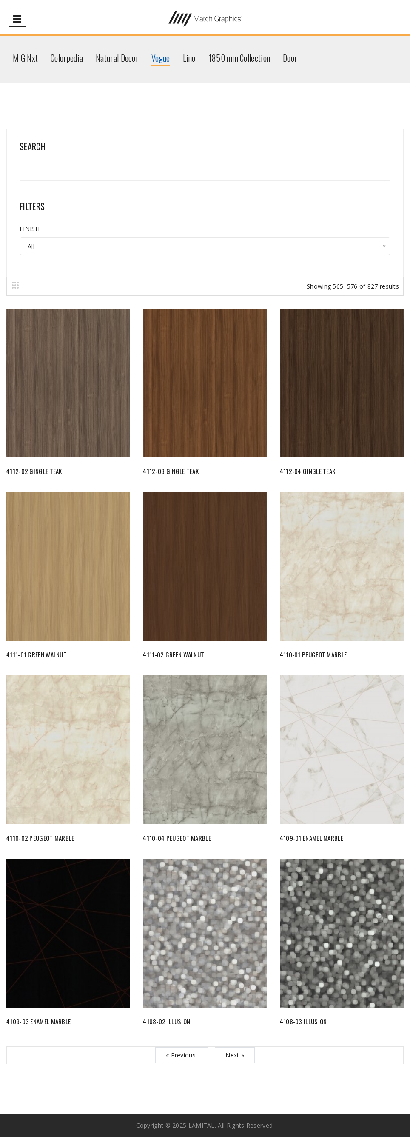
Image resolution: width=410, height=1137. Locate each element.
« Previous (181, 1055)
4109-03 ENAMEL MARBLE (38, 1021)
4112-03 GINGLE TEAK (171, 471)
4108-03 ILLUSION (303, 1021)
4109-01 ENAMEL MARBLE (311, 838)
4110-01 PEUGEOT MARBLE (313, 654)
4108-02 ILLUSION (166, 1021)
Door (290, 57)
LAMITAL (201, 1125)
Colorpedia (67, 57)
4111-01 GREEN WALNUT (36, 654)
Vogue (160, 57)
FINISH (30, 229)
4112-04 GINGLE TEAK (308, 471)
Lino (189, 57)
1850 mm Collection (239, 57)
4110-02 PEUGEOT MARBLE (40, 838)
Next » (234, 1055)
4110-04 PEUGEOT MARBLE (177, 838)
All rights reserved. (246, 1125)
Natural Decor (117, 57)
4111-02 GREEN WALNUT (173, 654)
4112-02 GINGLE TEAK (34, 471)
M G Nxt (25, 57)
